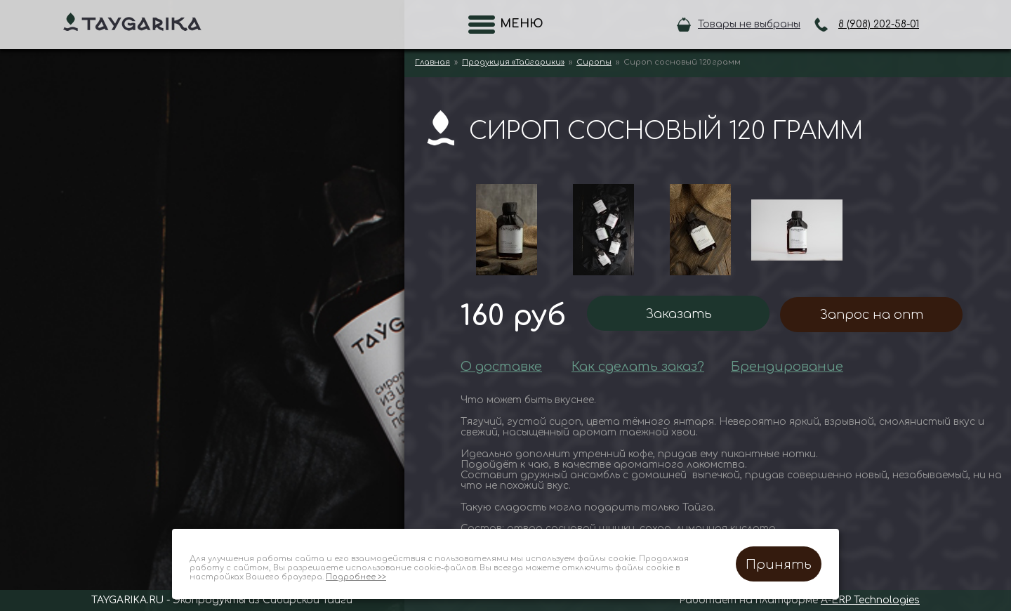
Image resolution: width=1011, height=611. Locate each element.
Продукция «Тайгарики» (513, 62)
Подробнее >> (356, 577)
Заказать (678, 314)
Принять (779, 565)
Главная (432, 62)
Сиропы (594, 62)
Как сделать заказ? (637, 367)
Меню (517, 24)
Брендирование (787, 367)
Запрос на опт (871, 315)
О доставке (501, 367)
